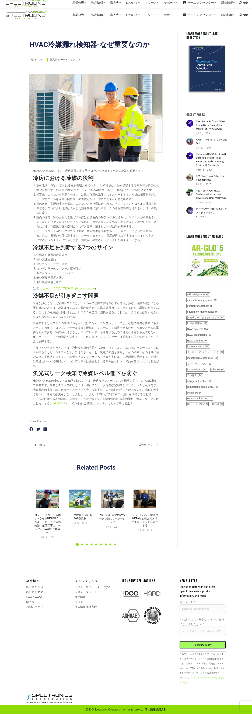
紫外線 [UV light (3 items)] (217, 404)
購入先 (36, 3)
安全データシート (86, 592)
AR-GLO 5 (59, 403)
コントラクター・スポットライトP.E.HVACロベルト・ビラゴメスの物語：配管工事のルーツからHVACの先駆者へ (47, 523)
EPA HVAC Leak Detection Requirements (210, 178)
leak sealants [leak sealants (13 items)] (197, 369)
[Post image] (47, 499)
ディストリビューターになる (93, 587)
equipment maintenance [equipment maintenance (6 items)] (202, 312)
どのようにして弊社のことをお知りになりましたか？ (202, 622)
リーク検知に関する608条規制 (80, 516)
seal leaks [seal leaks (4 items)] (194, 393)
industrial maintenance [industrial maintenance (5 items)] (202, 358)
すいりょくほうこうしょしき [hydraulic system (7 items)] (205, 352)
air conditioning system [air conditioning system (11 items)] (203, 300)
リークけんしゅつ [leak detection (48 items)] (199, 364)
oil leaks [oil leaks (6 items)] (217, 369)
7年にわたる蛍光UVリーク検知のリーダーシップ (112, 518)
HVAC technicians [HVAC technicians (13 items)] (199, 335)
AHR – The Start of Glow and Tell (211, 141)
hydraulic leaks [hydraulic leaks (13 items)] (198, 346)
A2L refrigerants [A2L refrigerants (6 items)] (198, 294)
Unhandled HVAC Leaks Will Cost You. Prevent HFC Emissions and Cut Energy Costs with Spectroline (211, 160)
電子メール (187, 602)
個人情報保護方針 (86, 607)
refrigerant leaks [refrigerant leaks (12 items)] (199, 381)
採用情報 (47, 3)
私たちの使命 (34, 587)
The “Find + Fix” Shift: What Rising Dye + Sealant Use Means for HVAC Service (210, 125)
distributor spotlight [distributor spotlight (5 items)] (200, 306)
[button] (31, 429)
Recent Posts (195, 114)
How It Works (34, 597)
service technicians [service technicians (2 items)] (200, 398)
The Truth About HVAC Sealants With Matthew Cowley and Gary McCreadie (211, 194)
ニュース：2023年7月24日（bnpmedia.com (67, 288)
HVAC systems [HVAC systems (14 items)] (198, 329)
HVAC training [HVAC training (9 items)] (197, 341)
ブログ (79, 602)
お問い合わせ (219, 3)
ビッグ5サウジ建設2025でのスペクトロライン (211, 210)
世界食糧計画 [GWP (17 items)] (197, 323)
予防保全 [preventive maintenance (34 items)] (194, 375)
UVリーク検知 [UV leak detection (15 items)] (197, 404)
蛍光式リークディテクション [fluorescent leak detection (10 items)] (205, 317)
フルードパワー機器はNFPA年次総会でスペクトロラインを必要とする (145, 520)
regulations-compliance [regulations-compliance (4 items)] (202, 387)
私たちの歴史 (34, 592)
